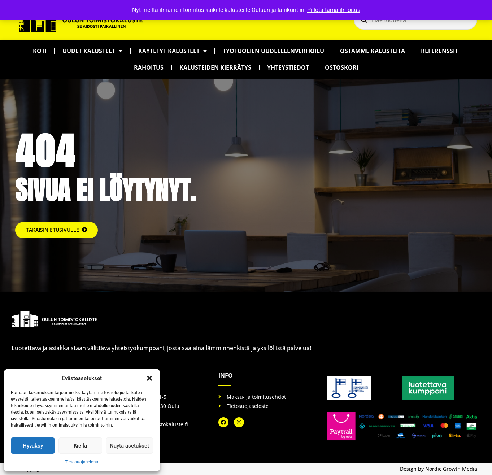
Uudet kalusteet (92, 50)
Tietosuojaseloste (82, 462)
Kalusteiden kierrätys (215, 67)
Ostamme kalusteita (372, 51)
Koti (40, 51)
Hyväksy (33, 446)
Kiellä (80, 446)
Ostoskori (341, 67)
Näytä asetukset (129, 446)
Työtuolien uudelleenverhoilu (273, 51)
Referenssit (439, 51)
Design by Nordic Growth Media (438, 468)
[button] (149, 378)
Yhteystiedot (288, 67)
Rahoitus (149, 67)
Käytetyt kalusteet (172, 50)
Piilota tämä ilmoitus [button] (333, 9)
